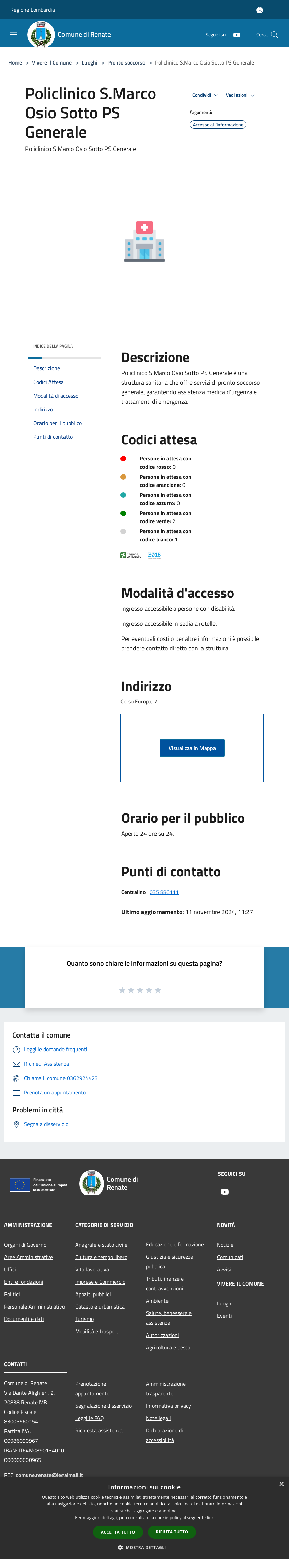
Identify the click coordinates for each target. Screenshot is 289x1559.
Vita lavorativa (92, 1269)
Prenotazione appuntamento (92, 1388)
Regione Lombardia (32, 9)
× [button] (281, 1484)
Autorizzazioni (162, 1335)
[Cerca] (274, 35)
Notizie (225, 1245)
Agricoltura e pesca (168, 1347)
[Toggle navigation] (14, 32)
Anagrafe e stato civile (101, 1245)
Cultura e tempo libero (101, 1257)
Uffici (10, 1269)
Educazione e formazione (175, 1244)
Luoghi (89, 62)
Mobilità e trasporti (97, 1331)
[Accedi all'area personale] (259, 10)
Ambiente (157, 1301)
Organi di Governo (25, 1245)
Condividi (206, 95)
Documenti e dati (24, 1319)
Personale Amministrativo (34, 1306)
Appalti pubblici (93, 1294)
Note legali (158, 1418)
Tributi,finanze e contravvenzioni (165, 1283)
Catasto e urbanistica (100, 1306)
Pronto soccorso (126, 62)
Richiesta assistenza (99, 1430)
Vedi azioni (241, 95)
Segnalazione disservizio (103, 1406)
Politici (12, 1294)
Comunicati (230, 1257)
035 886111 (164, 892)
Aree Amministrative (28, 1257)
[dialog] (144, 1518)
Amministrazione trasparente (166, 1388)
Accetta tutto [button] (118, 1532)
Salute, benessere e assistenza (169, 1318)
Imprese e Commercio (100, 1282)
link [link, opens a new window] (210, 1518)
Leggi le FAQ (89, 1418)
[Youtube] (234, 34)
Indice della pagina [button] (53, 346)
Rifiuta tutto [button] (172, 1532)
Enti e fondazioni (23, 1282)
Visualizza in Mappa (192, 748)
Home (15, 62)
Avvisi (224, 1269)
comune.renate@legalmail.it (49, 1475)
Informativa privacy (168, 1406)
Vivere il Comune (52, 62)
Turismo (84, 1319)
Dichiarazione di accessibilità (164, 1435)
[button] (144, 1547)
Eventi (224, 1316)
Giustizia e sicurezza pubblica (169, 1261)
